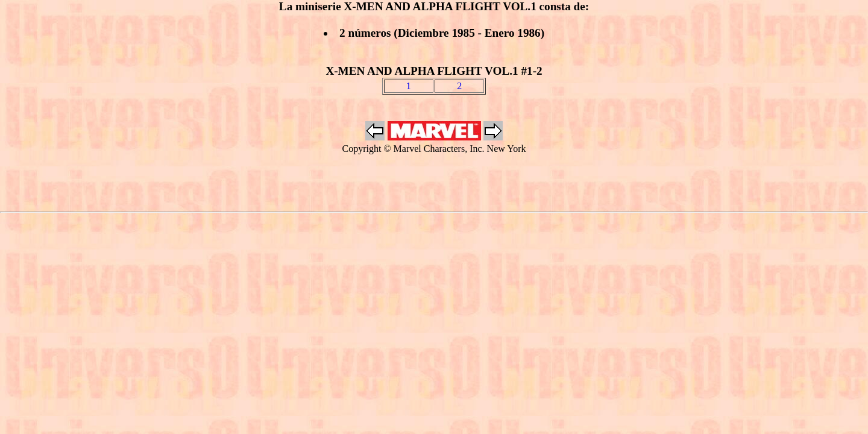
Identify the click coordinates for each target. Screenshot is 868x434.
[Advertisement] (434, 184)
